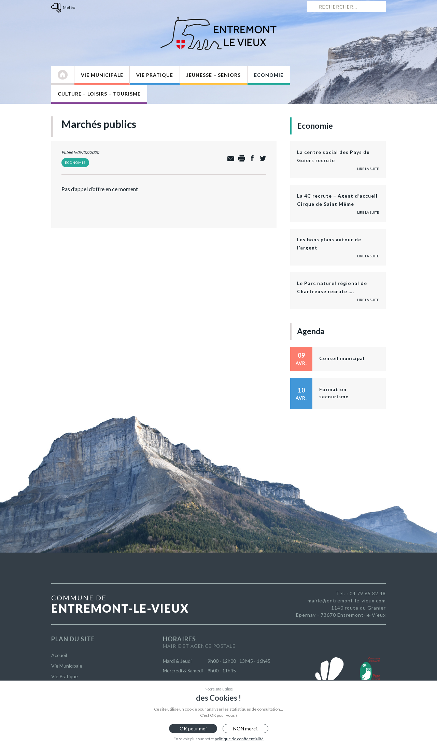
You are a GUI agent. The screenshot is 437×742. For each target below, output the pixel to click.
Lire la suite (368, 169)
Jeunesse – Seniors (213, 75)
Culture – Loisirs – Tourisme (99, 94)
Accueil (59, 655)
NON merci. (245, 728)
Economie (268, 75)
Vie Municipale (102, 75)
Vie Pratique (154, 75)
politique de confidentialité (239, 738)
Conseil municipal (342, 358)
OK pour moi (193, 728)
